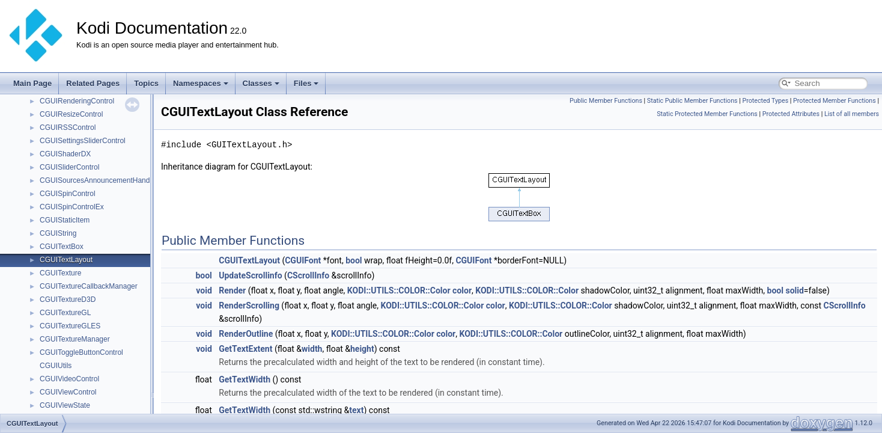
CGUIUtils (55, 365)
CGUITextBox (62, 246)
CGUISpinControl (68, 193)
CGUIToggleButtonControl (81, 352)
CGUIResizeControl (71, 114)
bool (353, 260)
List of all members (851, 114)
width (312, 349)
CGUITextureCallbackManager (89, 286)
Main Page (32, 83)
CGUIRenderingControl (77, 101)
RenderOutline (246, 334)
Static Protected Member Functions (707, 114)
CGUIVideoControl (69, 379)
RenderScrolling (249, 305)
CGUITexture (60, 273)
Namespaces (200, 83)
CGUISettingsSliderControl (83, 141)
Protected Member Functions (834, 101)
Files (306, 83)
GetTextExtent (245, 349)
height (362, 349)
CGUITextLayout (66, 260)
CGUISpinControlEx (72, 207)
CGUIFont (303, 260)
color (462, 290)
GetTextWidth (244, 379)
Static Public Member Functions (692, 101)
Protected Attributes (791, 114)
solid (794, 290)
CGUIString (58, 233)
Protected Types (765, 101)
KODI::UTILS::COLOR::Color (399, 290)
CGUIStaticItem (65, 220)
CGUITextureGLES (70, 326)
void (203, 290)
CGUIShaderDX (65, 154)
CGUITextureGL (65, 313)
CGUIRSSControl (68, 127)
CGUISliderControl (69, 167)
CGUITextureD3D (68, 299)
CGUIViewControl (68, 392)
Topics (146, 83)
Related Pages (93, 83)
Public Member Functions (606, 101)
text (356, 410)
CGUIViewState (65, 405)
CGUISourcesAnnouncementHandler (99, 180)
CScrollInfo (308, 275)
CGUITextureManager (75, 339)
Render (232, 290)
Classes (261, 83)
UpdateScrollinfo (250, 275)
